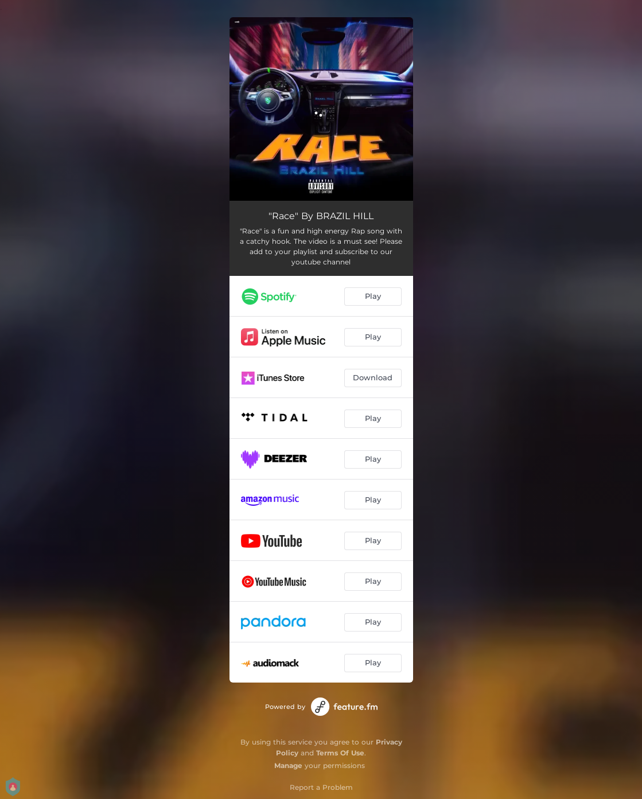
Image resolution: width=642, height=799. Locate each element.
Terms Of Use (340, 753)
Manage (288, 765)
